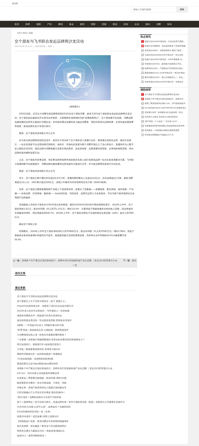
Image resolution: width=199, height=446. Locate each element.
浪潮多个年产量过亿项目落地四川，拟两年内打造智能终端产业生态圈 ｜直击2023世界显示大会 (69, 260)
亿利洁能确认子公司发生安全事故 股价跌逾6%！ (41, 392)
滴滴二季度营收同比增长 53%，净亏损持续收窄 (165, 103)
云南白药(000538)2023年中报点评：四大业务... (165, 55)
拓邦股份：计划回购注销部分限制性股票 (162, 130)
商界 (27, 24)
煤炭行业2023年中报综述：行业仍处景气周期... (165, 41)
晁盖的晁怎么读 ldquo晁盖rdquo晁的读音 (37, 363)
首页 (17, 24)
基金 (71, 24)
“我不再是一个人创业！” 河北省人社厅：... (163, 121)
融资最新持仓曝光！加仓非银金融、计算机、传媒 (41, 382)
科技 (126, 24)
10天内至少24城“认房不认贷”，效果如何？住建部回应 (44, 406)
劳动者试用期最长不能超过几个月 (159, 135)
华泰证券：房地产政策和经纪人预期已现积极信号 (41, 387)
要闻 (60, 24)
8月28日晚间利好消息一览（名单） (34, 411)
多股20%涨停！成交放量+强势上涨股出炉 (38, 416)
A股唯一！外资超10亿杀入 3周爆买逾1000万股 (40, 325)
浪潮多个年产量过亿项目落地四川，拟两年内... (165, 99)
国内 (147, 24)
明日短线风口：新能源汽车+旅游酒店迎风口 (39, 344)
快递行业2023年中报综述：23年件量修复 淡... (164, 59)
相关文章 (20, 273)
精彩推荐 (145, 89)
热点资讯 (145, 36)
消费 (158, 24)
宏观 (104, 24)
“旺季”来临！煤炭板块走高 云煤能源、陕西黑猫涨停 (42, 330)
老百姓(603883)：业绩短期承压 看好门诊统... (164, 50)
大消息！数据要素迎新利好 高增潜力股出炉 (38, 349)
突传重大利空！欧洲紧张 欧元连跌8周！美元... (164, 112)
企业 (137, 24)
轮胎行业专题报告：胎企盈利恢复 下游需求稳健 (165, 46)
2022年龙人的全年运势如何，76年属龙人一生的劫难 (43, 310)
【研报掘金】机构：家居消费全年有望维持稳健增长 (43, 421)
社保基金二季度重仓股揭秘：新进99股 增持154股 (42, 378)
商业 (115, 24)
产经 (49, 24)
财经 (82, 24)
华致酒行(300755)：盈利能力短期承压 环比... (164, 64)
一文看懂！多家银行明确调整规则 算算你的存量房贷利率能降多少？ (51, 339)
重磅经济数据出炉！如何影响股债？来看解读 (39, 354)
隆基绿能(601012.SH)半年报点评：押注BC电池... (165, 73)
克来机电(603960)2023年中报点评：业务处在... (165, 82)
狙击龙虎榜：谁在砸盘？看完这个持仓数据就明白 (41, 426)
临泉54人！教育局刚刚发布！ (32, 435)
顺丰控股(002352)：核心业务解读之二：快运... (164, 77)
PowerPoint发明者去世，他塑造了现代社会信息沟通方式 (45, 306)
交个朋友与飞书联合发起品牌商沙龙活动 (37, 296)
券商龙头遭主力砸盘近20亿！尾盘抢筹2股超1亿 (41, 431)
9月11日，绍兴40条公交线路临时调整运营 (38, 373)
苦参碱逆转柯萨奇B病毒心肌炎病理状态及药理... (165, 126)
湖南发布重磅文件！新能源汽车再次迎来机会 (39, 315)
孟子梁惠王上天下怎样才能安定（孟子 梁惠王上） (42, 301)
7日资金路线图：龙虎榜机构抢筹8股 (35, 358)
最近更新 (20, 287)
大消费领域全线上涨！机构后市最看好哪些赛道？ (41, 334)
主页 (19, 33)
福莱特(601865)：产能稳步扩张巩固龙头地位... (164, 68)
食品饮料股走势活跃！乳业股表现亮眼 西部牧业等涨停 (44, 320)
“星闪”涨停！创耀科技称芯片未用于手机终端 (39, 397)
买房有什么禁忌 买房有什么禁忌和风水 (161, 117)
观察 (38, 24)
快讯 (169, 24)
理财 (93, 24)
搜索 (182, 9)
